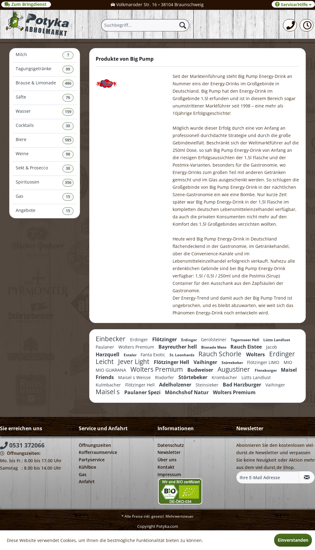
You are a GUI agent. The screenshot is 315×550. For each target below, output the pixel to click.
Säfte (45, 98)
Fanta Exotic (153, 355)
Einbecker (111, 338)
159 (68, 111)
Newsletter (169, 452)
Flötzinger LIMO (264, 362)
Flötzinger (165, 339)
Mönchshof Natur (187, 392)
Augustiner (234, 369)
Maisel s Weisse (135, 377)
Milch (45, 55)
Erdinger (139, 339)
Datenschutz (171, 445)
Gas (45, 197)
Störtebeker (232, 362)
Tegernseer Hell (245, 339)
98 (68, 154)
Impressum (169, 474)
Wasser (45, 112)
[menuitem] (290, 25)
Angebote (45, 211)
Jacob (271, 347)
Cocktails (45, 126)
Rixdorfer (165, 377)
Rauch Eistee (246, 346)
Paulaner (105, 347)
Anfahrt (87, 481)
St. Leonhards (182, 355)
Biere (45, 140)
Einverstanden (293, 540)
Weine (45, 154)
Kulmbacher (109, 385)
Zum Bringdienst (26, 4)
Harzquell (108, 354)
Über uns (167, 460)
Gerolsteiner (214, 339)
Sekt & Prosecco (45, 168)
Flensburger (266, 370)
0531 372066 (22, 445)
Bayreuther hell (178, 346)
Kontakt (166, 467)
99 (68, 69)
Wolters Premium (136, 347)
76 (68, 97)
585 (68, 140)
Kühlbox (87, 467)
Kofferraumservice (98, 452)
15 (68, 196)
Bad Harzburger (242, 384)
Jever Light (134, 361)
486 (68, 83)
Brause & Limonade (45, 83)
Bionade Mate (214, 347)
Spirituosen (45, 183)
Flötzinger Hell (172, 362)
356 (68, 182)
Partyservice (92, 460)
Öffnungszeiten (95, 445)
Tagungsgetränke (45, 69)
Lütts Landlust (276, 339)
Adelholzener (176, 384)
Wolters (256, 354)
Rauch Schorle (220, 354)
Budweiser (200, 369)
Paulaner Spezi (143, 392)
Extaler (131, 355)
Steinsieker (208, 385)
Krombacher (225, 377)
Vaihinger (205, 362)
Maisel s (108, 391)
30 (68, 125)
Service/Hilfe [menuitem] (293, 4)
